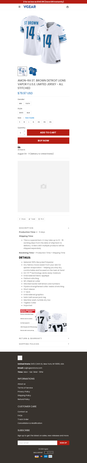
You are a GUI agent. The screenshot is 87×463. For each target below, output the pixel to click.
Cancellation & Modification (30, 423)
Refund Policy (24, 399)
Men (20, 103)
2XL (39, 122)
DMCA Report (38, 453)
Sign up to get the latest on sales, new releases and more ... (43, 437)
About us (21, 384)
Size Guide (29, 118)
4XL (50, 122)
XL (33, 122)
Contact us (23, 411)
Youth (27, 103)
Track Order (23, 419)
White (21, 113)
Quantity (21, 127)
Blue (28, 113)
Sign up (63, 443)
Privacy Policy (24, 391)
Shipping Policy (24, 395)
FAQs (20, 415)
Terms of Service (25, 387)
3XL (45, 122)
